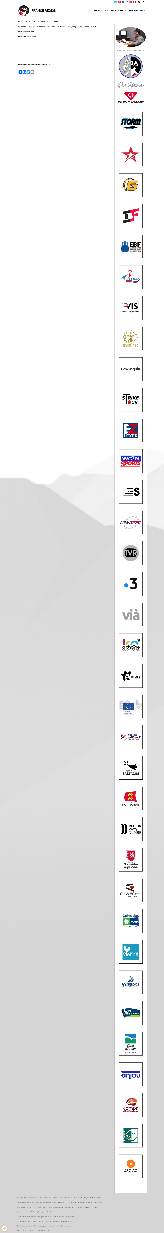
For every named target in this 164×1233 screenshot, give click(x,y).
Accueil (19, 21)
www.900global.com (26, 31)
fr (144, 2)
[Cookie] (4, 1228)
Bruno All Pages (30, 21)
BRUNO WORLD (117, 10)
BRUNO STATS (100, 10)
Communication (43, 21)
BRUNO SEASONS (136, 10)
